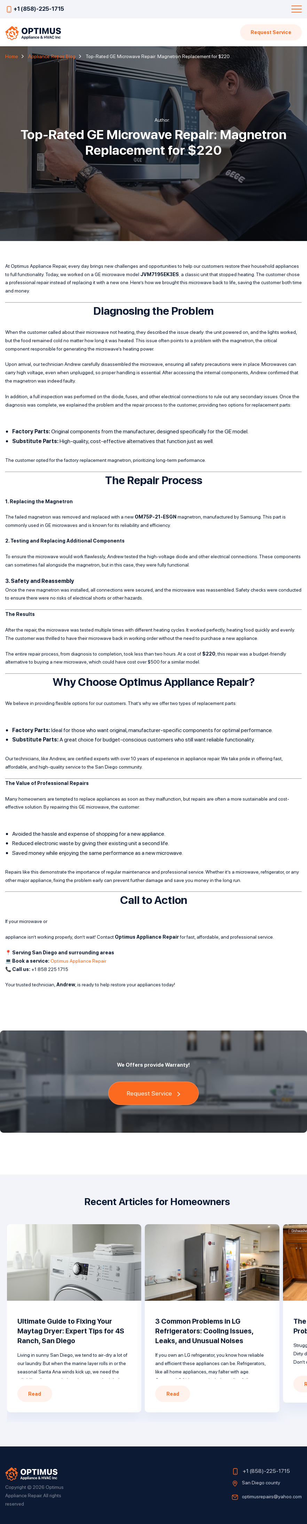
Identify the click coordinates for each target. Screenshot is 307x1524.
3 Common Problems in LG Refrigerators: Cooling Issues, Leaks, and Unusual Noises (204, 1331)
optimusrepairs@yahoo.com (272, 1496)
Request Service (271, 32)
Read (34, 1393)
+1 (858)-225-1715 (39, 8)
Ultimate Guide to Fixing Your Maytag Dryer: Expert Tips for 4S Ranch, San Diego (70, 1331)
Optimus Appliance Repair (78, 960)
